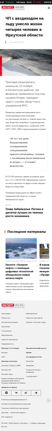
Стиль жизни (6, 331)
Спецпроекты (31, 376)
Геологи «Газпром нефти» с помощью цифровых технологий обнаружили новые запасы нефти (19, 271)
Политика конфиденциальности (14, 400)
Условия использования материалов (16, 404)
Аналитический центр (36, 348)
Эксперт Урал (7, 374)
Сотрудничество (34, 357)
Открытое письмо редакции (33, 371)
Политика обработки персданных (15, 408)
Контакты (30, 361)
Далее (8, 205)
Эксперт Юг (6, 370)
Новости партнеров (15, 261)
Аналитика (5, 327)
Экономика (5, 314)
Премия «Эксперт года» (36, 322)
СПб (3, 357)
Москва (4, 353)
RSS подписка (6, 417)
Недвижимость (7, 344)
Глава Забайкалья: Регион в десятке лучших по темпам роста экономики (24, 212)
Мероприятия (6, 335)
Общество (5, 318)
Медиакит (30, 366)
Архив (28, 353)
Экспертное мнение (9, 322)
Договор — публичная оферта (13, 413)
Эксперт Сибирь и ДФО (11, 366)
